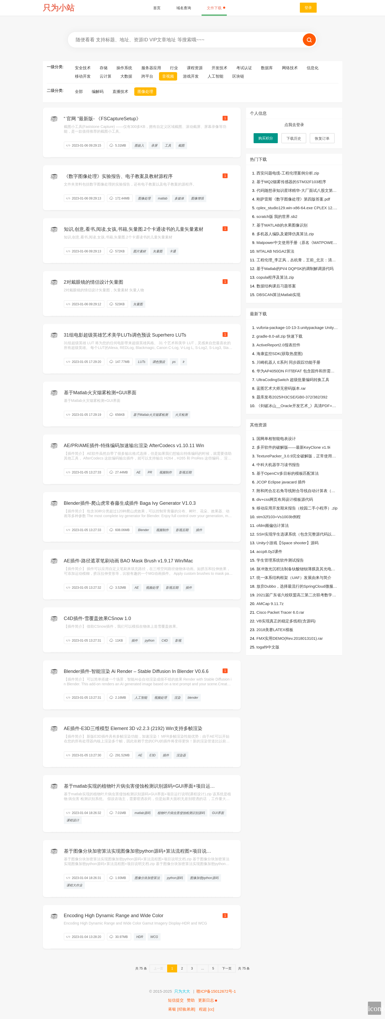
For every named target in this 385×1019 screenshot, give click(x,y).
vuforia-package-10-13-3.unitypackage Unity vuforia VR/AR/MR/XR (296, 328)
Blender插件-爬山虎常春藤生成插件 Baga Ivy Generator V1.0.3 (130, 503)
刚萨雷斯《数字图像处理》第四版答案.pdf (293, 199)
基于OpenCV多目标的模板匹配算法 (287, 473)
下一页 (227, 968)
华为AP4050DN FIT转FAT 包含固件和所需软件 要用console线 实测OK (295, 371)
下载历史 (293, 138)
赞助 (191, 1000)
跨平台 (147, 76)
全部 (79, 91)
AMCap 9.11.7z (270, 603)
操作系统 (124, 68)
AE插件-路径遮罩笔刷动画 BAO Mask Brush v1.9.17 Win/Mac (128, 560)
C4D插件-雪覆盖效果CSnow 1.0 (97, 618)
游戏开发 (191, 76)
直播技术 (120, 91)
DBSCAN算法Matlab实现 (278, 294)
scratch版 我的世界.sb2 (276, 216)
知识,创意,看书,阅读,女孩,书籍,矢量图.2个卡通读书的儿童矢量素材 (133, 229)
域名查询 (183, 8)
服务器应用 (151, 68)
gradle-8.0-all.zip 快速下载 (279, 336)
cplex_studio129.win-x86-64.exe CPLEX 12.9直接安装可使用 (296, 208)
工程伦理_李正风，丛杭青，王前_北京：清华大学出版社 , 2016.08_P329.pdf (296, 260)
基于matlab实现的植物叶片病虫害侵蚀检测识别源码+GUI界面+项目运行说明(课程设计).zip (139, 786)
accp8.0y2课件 (269, 551)
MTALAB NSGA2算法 (275, 251)
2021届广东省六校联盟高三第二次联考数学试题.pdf (296, 595)
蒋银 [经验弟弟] (181, 1009)
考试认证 (244, 68)
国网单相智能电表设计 (276, 438)
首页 (157, 8)
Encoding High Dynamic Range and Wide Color (113, 915)
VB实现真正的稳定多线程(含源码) (286, 621)
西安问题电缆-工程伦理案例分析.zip (287, 173)
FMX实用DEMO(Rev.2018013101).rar (289, 638)
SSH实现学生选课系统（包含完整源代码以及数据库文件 (296, 534)
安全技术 (83, 68)
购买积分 (265, 138)
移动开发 (83, 76)
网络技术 (290, 68)
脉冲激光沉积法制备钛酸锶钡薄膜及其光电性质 (295, 569)
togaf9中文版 (267, 647)
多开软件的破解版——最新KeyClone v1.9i (293, 447)
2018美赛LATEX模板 (274, 629)
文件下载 (216, 8)
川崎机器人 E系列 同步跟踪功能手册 (288, 362)
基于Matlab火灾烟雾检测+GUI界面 (100, 392)
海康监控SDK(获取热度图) (279, 353)
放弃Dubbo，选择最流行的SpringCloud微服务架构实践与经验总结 (296, 587)
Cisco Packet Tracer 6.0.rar (280, 612)
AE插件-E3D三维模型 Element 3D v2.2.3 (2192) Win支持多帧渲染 (133, 728)
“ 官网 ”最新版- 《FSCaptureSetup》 (102, 118)
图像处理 (145, 91)
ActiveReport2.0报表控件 (278, 345)
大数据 (126, 76)
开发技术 (219, 68)
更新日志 (207, 1000)
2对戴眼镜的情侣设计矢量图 (93, 282)
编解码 (98, 91)
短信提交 (176, 1000)
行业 (174, 68)
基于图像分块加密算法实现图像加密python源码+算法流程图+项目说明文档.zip (137, 851)
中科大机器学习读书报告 (278, 464)
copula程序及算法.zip (275, 277)
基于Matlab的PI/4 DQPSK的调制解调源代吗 (294, 268)
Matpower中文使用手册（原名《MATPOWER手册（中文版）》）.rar (296, 243)
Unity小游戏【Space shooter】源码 (287, 543)
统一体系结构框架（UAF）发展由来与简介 (293, 577)
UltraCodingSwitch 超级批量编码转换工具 (293, 379)
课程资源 (195, 68)
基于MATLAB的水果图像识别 (281, 225)
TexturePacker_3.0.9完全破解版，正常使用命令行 (296, 456)
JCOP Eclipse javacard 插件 (281, 482)
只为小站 (58, 7)
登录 (308, 8)
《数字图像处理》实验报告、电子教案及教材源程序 (118, 176)
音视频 (168, 76)
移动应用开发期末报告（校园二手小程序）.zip (296, 508)
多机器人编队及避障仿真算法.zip (285, 234)
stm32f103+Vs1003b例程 (278, 517)
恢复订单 (322, 138)
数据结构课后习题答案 (276, 286)
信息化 (313, 68)
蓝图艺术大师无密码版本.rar (281, 388)
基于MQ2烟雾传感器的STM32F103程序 (291, 181)
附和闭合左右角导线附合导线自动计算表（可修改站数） (295, 491)
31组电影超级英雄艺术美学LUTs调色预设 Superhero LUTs (125, 335)
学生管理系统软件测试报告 (280, 560)
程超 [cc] (206, 1009)
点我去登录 (294, 124)
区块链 (238, 76)
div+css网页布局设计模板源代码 (284, 499)
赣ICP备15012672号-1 (216, 991)
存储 (103, 68)
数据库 (267, 68)
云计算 (105, 76)
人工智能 (215, 76)
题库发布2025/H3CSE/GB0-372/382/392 (291, 397)
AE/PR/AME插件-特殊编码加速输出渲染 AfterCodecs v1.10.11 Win (134, 445)
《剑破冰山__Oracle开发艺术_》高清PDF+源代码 (296, 406)
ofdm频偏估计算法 (272, 525)
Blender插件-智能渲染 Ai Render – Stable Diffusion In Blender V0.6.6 (136, 671)
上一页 (158, 968)
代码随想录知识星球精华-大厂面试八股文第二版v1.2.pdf (296, 191)
